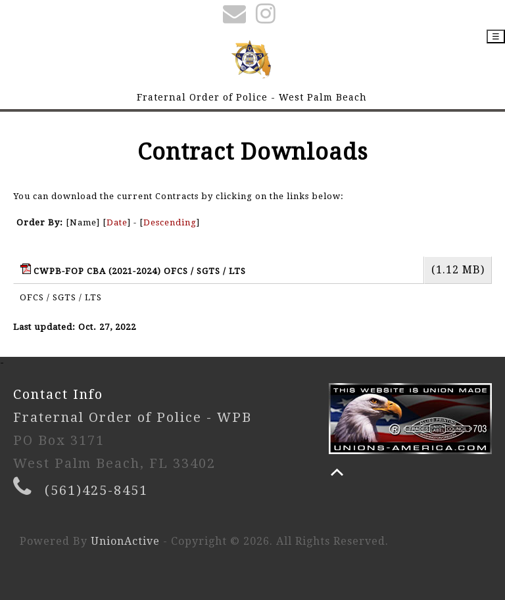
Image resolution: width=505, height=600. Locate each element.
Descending (170, 222)
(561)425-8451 (96, 490)
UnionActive (125, 541)
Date (117, 222)
